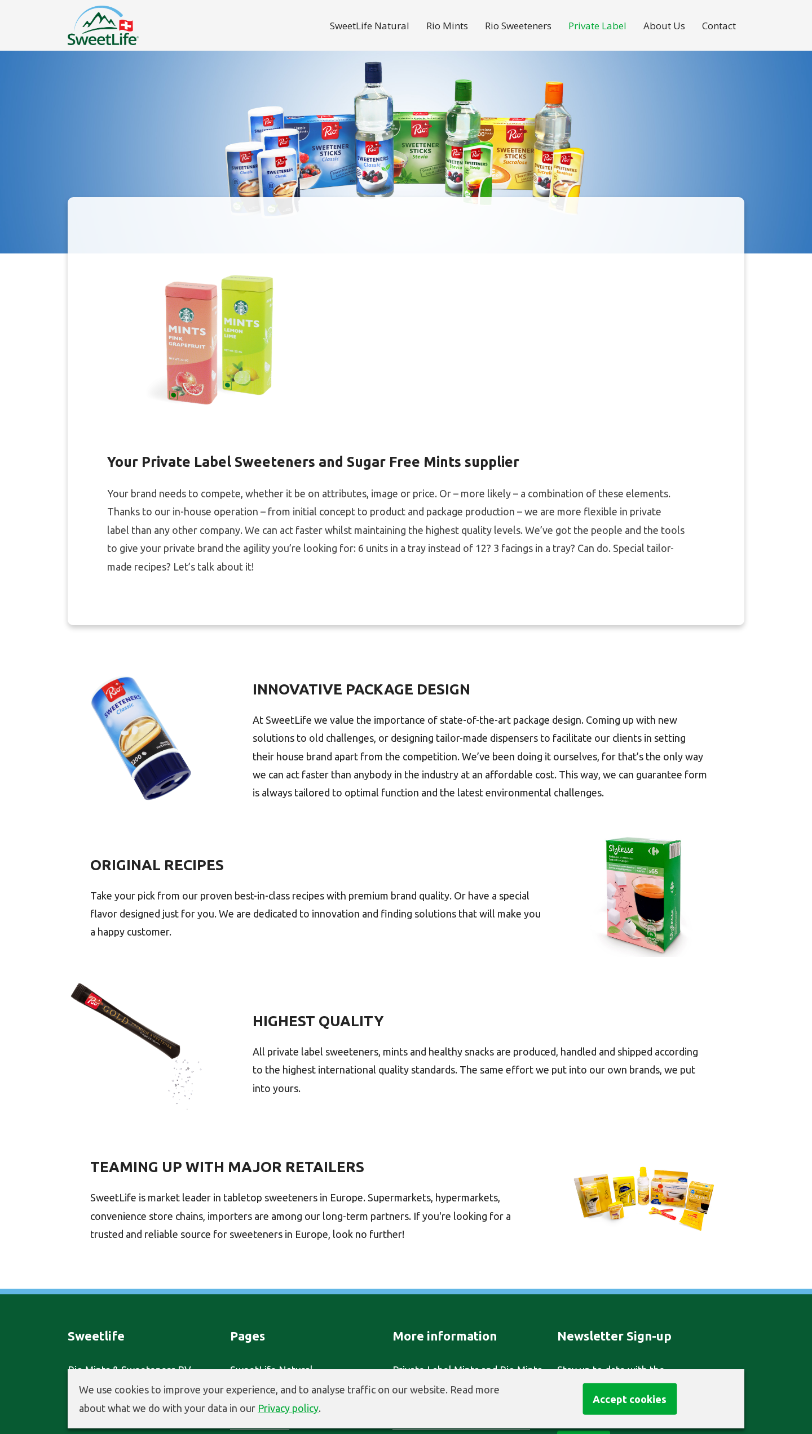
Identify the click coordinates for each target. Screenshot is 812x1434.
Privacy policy (288, 1408)
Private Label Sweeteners (450, 1260)
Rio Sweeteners (518, 25)
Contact (719, 25)
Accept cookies (630, 1398)
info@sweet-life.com (115, 1351)
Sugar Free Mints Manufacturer (462, 1278)
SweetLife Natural (369, 25)
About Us (664, 25)
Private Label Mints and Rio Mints (467, 1242)
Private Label (597, 25)
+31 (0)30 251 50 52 (129, 1333)
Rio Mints (447, 25)
